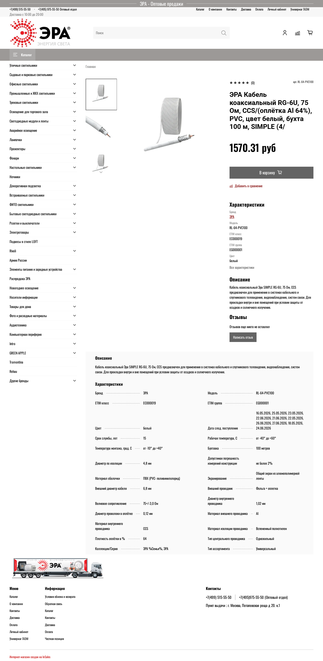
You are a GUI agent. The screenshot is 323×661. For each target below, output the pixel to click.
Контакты (231, 9)
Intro (12, 343)
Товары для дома (20, 306)
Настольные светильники (26, 167)
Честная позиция (54, 639)
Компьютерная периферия (26, 334)
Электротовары (19, 232)
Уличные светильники (23, 65)
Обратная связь (53, 604)
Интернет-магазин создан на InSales (30, 657)
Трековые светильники (24, 102)
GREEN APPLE (18, 352)
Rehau (13, 371)
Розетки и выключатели (24, 223)
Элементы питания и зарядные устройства (36, 269)
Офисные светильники (24, 83)
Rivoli (13, 250)
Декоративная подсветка (25, 185)
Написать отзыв (243, 337)
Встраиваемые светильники (27, 195)
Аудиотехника (18, 324)
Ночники (15, 176)
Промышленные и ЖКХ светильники (32, 93)
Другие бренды (19, 380)
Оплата (259, 9)
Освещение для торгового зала (29, 111)
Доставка (246, 9)
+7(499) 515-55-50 (20, 9)
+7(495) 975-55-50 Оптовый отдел (57, 9)
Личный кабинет (277, 9)
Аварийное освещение (23, 130)
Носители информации (24, 297)
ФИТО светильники (21, 204)
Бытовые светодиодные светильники (33, 213)
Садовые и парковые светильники (31, 74)
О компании (215, 9)
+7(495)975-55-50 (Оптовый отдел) (263, 597)
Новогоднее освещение (24, 287)
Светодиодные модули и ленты (29, 120)
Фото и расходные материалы (28, 315)
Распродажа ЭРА (20, 278)
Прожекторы (17, 148)
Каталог (200, 9)
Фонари (14, 157)
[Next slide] (101, 172)
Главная (91, 66)
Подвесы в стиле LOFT (24, 241)
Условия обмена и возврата (60, 597)
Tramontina (16, 361)
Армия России (18, 260)
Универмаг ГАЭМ (299, 9)
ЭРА (232, 216)
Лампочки (16, 139)
